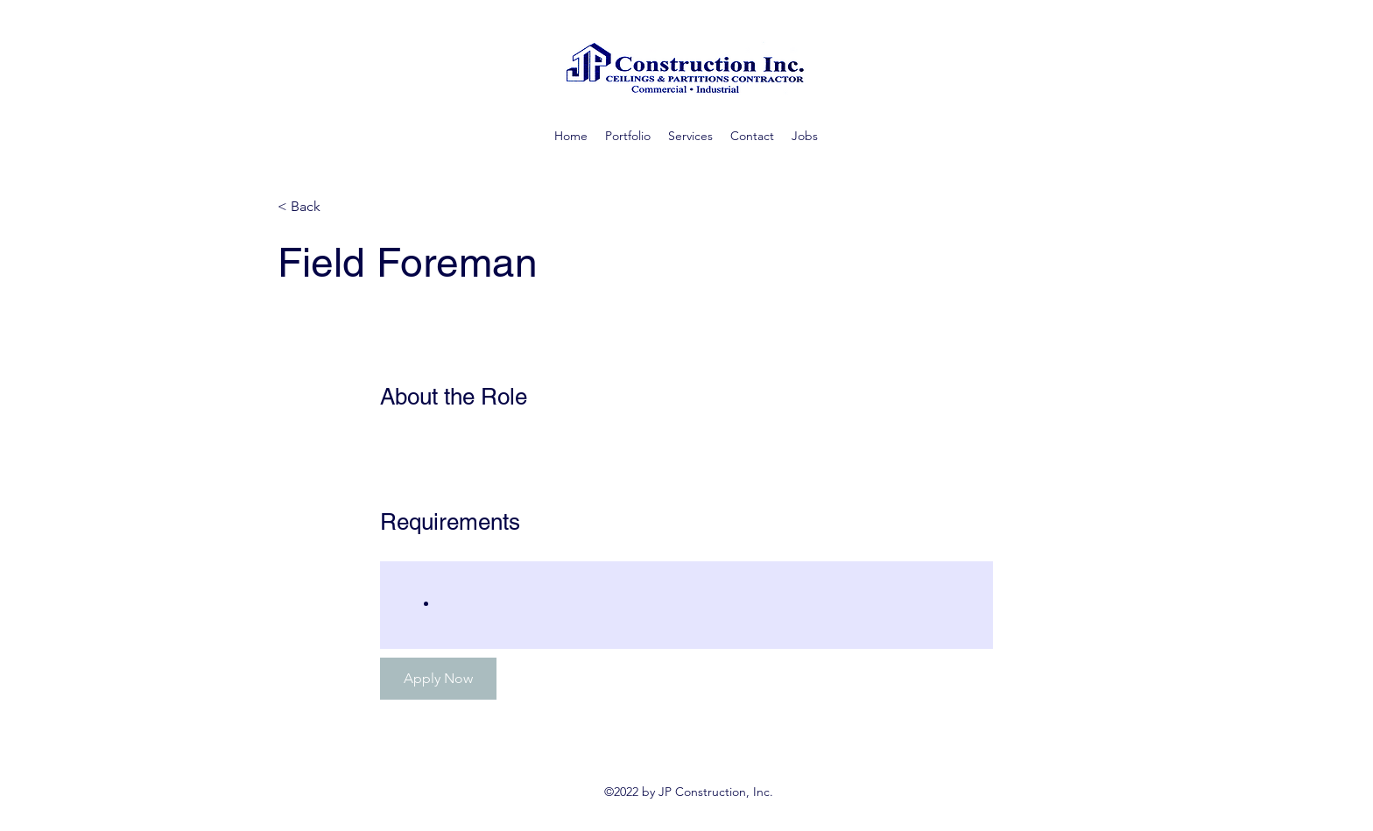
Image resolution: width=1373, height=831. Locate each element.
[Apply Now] (438, 679)
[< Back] (340, 207)
